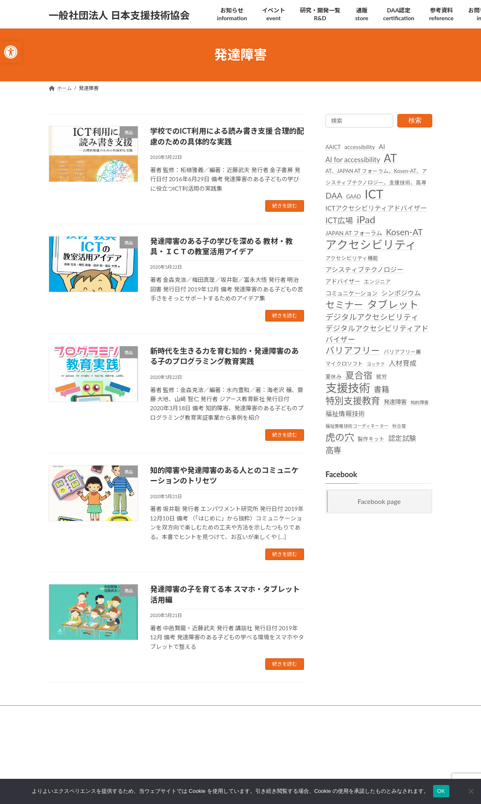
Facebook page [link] (379, 501)
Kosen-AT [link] (404, 232)
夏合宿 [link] (359, 374)
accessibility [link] (359, 146)
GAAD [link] (353, 196)
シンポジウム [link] (401, 293)
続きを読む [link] (284, 206)
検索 (415, 120)
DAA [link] (333, 195)
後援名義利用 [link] (186, 713)
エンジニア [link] (377, 281)
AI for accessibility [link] (352, 160)
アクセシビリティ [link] (371, 244)
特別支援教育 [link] (352, 400)
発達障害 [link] (395, 401)
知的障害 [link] (419, 402)
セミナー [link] (344, 304)
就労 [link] (381, 376)
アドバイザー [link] (342, 281)
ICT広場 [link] (339, 220)
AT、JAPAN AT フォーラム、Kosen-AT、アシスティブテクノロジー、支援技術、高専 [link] (376, 176)
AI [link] (382, 146)
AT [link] (390, 158)
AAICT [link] (333, 147)
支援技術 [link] (347, 387)
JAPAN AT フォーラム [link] (353, 232)
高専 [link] (333, 449)
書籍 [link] (381, 388)
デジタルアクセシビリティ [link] (372, 316)
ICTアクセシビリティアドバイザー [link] (376, 208)
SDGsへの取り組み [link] (78, 713)
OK (441, 791)
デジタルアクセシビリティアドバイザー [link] (377, 333)
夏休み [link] (333, 376)
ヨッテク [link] (376, 364)
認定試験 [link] (402, 438)
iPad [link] (366, 219)
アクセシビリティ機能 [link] (351, 257)
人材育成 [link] (403, 363)
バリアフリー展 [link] (402, 351)
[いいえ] (471, 791)
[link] (10, 52)
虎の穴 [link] (339, 436)
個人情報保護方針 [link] (135, 713)
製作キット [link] (371, 438)
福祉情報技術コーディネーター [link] (357, 425)
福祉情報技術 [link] (345, 413)
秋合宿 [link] (399, 425)
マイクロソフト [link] (344, 363)
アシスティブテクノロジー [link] (364, 269)
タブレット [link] (393, 304)
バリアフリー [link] (352, 350)
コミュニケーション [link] (351, 293)
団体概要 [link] (227, 713)
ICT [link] (374, 193)
